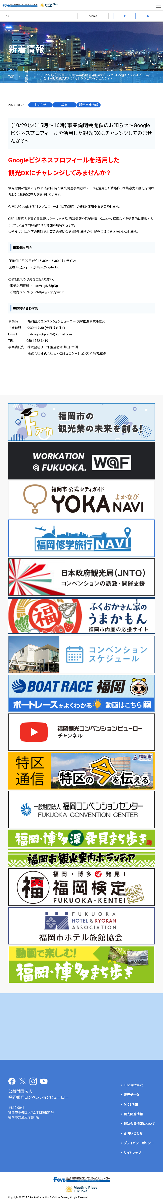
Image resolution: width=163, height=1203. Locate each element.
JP (124, 16)
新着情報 (26, 76)
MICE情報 (131, 1104)
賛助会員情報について (139, 1124)
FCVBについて (134, 1085)
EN (147, 16)
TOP (11, 76)
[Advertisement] (81, 1026)
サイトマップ (132, 1153)
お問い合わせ (133, 1133)
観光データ (131, 1095)
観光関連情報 (133, 1114)
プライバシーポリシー (139, 1143)
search (93, 16)
